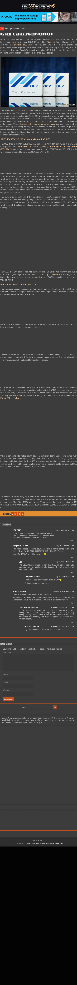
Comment (8, 652)
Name (6, 674)
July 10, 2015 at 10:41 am (64, 577)
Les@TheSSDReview (28, 607)
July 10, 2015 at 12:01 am (64, 530)
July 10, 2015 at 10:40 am (64, 562)
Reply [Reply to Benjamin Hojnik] (71, 557)
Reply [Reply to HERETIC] (71, 540)
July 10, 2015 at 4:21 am (65, 546)
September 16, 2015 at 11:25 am (62, 607)
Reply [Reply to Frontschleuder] (71, 603)
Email (6, 682)
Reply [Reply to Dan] (71, 572)
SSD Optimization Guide (14, 29)
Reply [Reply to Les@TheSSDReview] (71, 622)
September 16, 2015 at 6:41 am (62, 591)
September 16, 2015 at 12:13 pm (62, 626)
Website (6, 690)
